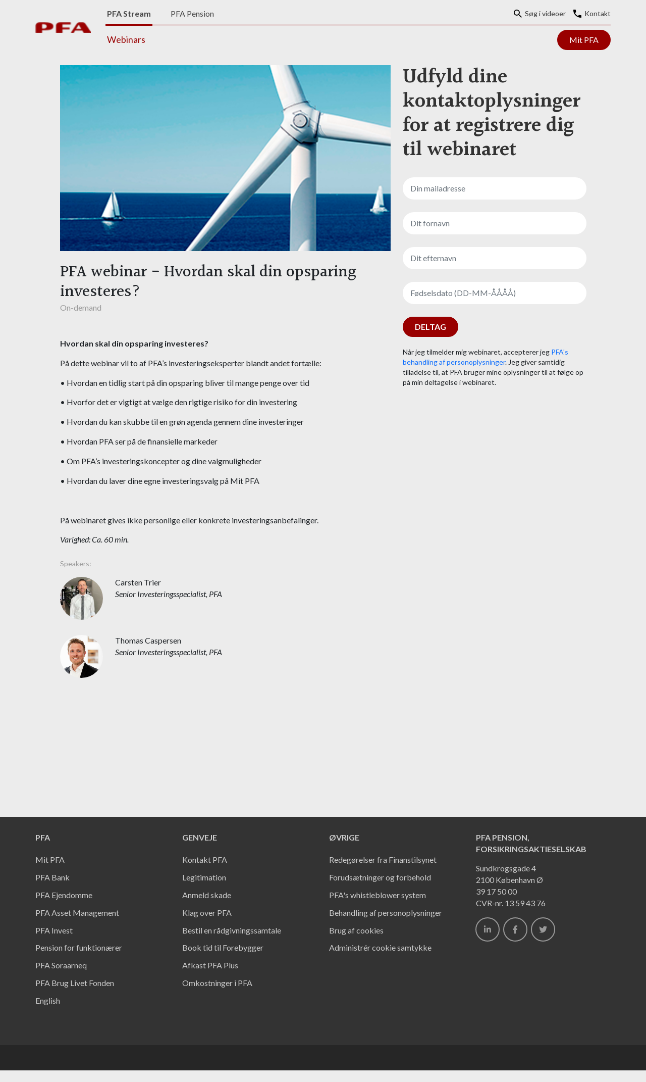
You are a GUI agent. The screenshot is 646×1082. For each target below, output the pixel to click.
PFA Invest (54, 930)
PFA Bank (52, 877)
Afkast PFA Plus (210, 965)
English (47, 1000)
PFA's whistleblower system (377, 895)
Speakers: (75, 563)
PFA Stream (129, 13)
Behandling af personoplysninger (385, 912)
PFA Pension (192, 13)
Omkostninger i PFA (217, 983)
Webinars (126, 39)
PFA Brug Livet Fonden (74, 983)
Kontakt (592, 13)
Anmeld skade (206, 895)
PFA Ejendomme (63, 895)
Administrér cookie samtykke (380, 947)
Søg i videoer (540, 13)
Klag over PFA (207, 912)
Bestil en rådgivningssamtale (231, 930)
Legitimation (204, 877)
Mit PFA (584, 39)
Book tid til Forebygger (222, 947)
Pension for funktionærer (78, 947)
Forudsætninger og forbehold (380, 877)
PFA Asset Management (77, 912)
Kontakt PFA (204, 859)
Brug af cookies (356, 930)
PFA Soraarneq (61, 965)
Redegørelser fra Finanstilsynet (383, 859)
